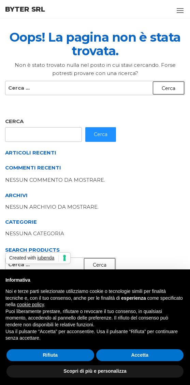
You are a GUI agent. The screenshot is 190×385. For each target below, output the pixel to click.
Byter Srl (25, 9)
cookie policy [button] (30, 304)
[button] (180, 10)
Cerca (14, 121)
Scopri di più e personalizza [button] (94, 371)
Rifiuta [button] (50, 355)
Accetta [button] (139, 355)
